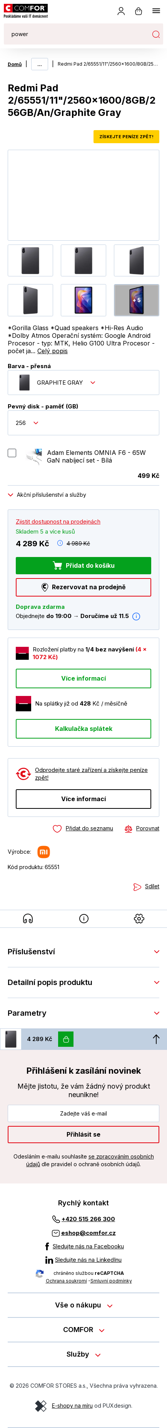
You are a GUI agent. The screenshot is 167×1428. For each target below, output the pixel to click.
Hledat (156, 34)
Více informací (83, 678)
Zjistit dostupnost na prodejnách (58, 521)
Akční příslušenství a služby (51, 494)
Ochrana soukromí (66, 1281)
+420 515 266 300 (88, 1219)
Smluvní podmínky (111, 1281)
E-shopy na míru (72, 1405)
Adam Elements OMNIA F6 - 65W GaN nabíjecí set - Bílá (96, 456)
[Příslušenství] (28, 918)
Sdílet (152, 886)
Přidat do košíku (90, 565)
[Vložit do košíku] (65, 1039)
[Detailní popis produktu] (84, 918)
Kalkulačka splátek (83, 728)
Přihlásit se (83, 1134)
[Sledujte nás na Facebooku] (83, 1246)
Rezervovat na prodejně (89, 587)
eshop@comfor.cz (88, 1232)
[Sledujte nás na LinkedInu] (83, 1260)
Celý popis (52, 351)
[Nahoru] (156, 1039)
